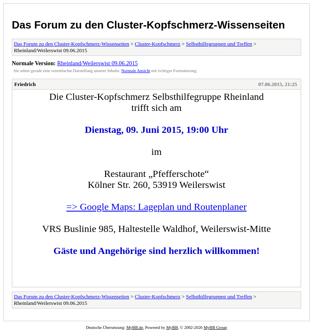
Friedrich (25, 84)
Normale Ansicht (135, 70)
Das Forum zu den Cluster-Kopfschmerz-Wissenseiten (148, 25)
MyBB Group (215, 327)
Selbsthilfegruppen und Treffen (219, 44)
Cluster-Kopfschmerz (158, 44)
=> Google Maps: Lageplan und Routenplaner (156, 206)
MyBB (172, 327)
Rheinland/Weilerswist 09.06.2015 (97, 63)
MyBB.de (134, 327)
